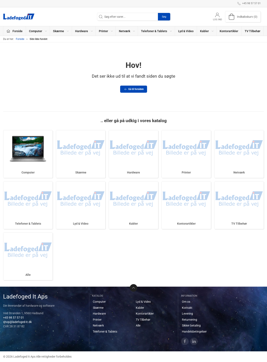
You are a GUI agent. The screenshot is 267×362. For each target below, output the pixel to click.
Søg (164, 16)
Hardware (133, 172)
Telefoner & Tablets (28, 223)
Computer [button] (38, 31)
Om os (186, 301)
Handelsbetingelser (194, 331)
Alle (28, 274)
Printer (186, 172)
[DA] (18, 16)
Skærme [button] (61, 31)
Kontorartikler (229, 31)
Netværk (239, 172)
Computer (28, 172)
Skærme (80, 172)
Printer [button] (106, 31)
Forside (20, 39)
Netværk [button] (127, 31)
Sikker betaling (191, 325)
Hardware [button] (84, 31)
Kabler (133, 223)
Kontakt (187, 307)
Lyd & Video (186, 31)
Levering (187, 313)
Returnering (189, 319)
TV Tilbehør (252, 31)
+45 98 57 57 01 (13, 317)
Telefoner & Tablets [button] (156, 31)
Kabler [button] (207, 31)
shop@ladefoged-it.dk (17, 322)
